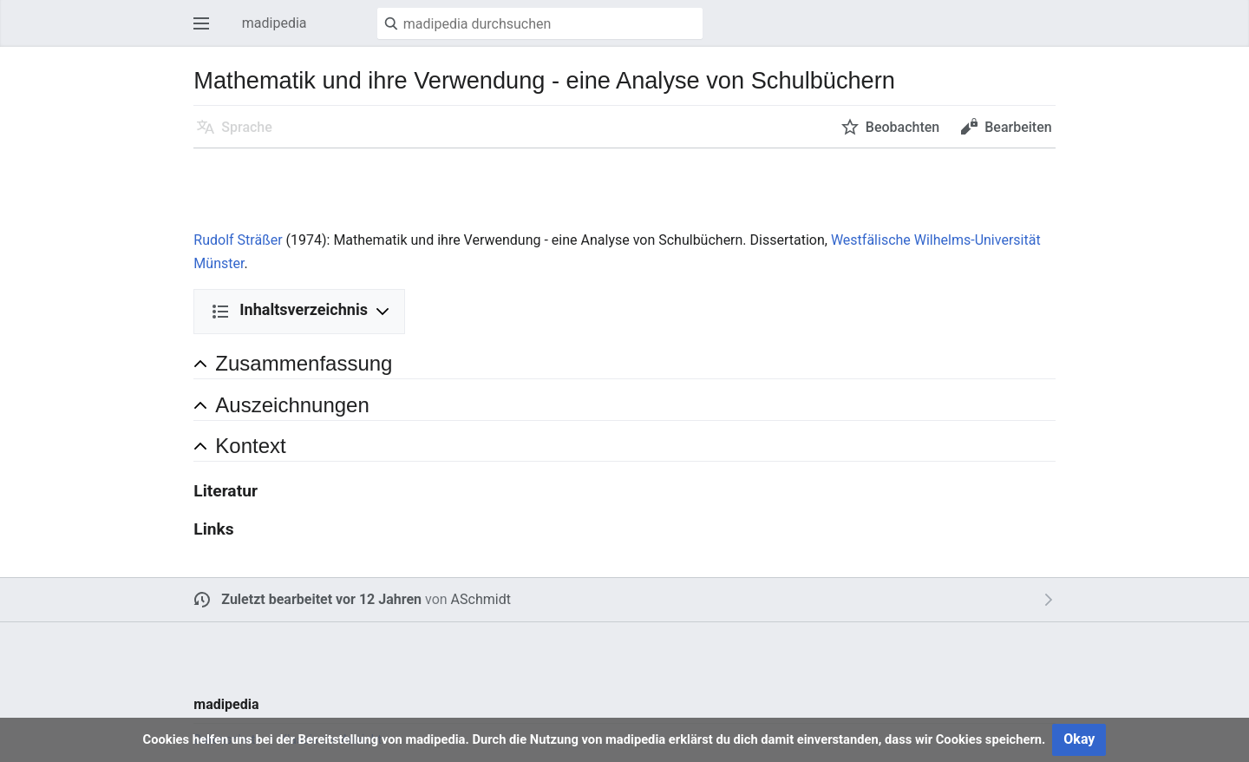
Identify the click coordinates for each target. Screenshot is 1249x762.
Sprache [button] (246, 127)
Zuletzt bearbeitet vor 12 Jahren (321, 599)
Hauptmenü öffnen (206, 31)
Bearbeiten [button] (1017, 127)
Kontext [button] (250, 445)
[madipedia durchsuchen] (540, 23)
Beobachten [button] (902, 127)
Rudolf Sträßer (237, 240)
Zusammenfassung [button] (303, 363)
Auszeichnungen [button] (292, 405)
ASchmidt (481, 599)
